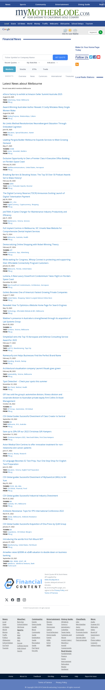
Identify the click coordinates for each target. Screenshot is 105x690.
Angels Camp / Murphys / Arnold (66, 643)
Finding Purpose (13, 116)
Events (34, 622)
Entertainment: (53, 619)
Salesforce (11, 563)
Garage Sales (81, 637)
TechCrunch (12, 566)
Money (37, 23)
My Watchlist (32, 62)
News (7, 4)
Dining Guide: (67, 619)
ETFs (34, 69)
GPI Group (11, 409)
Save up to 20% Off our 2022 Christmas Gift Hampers (27, 431)
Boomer (29, 186)
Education (10, 133)
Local (6, 23)
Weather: (21, 619)
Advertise (64, 676)
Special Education (22, 133)
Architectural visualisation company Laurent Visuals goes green (32, 368)
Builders (24, 151)
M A (17, 424)
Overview (22, 76)
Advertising (11, 100)
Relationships (25, 116)
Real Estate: (66, 651)
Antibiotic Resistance (29, 517)
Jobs (77, 622)
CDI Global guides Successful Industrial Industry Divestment (30, 495)
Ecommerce (11, 252)
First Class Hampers (47, 437)
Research (23, 454)
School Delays (78, 23)
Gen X (9, 186)
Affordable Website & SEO (26, 311)
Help (76, 676)
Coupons (94, 643)
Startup (23, 361)
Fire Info (35, 651)
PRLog (10, 102)
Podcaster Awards (19, 186)
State (13, 23)
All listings (64, 622)
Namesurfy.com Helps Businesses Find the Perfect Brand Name (32, 355)
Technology (11, 311)
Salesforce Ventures (23, 563)
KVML (48, 640)
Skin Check (11, 387)
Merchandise (81, 624)
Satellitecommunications (16, 167)
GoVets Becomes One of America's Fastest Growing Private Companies (35, 292)
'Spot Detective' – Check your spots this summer (25, 381)
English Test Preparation (30, 470)
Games (49, 630)
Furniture (10, 330)
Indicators (51, 62)
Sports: (20, 630)
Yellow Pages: (96, 645)
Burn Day (20, 622)
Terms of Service (45, 682)
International (56, 76)
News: (5, 619)
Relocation (65, 664)
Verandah (16, 151)
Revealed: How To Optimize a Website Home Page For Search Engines (35, 305)
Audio (93, 622)
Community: (37, 619)
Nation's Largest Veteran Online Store (39, 298)
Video (93, 630)
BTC (11, 202)
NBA (18, 638)
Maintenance (11, 221)
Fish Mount (33, 545)
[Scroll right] (102, 4)
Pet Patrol (35, 648)
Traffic (45, 23)
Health (26, 237)
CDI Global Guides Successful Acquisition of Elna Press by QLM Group (34, 524)
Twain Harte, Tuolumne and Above (66, 635)
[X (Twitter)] (6, 600)
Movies (49, 622)
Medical (18, 387)
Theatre (49, 624)
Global (9, 517)
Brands (17, 361)
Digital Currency (13, 204)
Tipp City (28, 348)
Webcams (54, 23)
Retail (18, 100)
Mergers (29, 532)
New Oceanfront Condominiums (18, 285)
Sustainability (12, 374)
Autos (78, 627)
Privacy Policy (59, 590)
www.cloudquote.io (52, 579)
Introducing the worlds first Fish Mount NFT (23, 539)
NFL (18, 633)
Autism (31, 133)
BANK (16, 561)
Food (25, 488)
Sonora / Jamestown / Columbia (65, 627)
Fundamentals (66, 654)
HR (25, 561)
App (18, 252)
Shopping (35, 204)
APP (11, 250)
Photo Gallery (96, 640)
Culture (33, 116)
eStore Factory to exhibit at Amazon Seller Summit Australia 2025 (32, 94)
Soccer (19, 643)
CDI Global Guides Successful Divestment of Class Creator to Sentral (34, 416)
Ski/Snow (20, 627)
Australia (19, 237)
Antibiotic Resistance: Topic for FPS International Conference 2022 (33, 511)
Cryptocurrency (25, 204)
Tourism (89, 23)
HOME (12, 149)
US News (21, 23)
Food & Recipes (52, 632)
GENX (12, 184)
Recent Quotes (11, 62)
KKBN (48, 645)
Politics (5, 637)
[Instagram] (24, 600)
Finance (64, 656)
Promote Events (82, 632)
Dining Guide (84, 4)
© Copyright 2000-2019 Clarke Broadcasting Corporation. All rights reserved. (52, 687)
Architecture (35, 285)
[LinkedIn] (18, 600)
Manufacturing (19, 348)
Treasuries (70, 76)
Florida (18, 269)
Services (27, 221)
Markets (9, 69)
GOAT (21, 561)
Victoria (20, 221)
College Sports (22, 646)
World (29, 23)
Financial (19, 488)
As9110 (10, 348)
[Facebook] (12, 600)
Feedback (37, 676)
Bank (32, 563)
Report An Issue (90, 676)
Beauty (16, 454)
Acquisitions (11, 532)
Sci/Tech (5, 645)
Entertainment (62, 4)
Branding (10, 361)
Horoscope (51, 627)
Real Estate (80, 630)
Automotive (20, 409)
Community (40, 4)
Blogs (34, 630)
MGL (20, 486)
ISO (11, 346)
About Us (23, 676)
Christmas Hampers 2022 (16, 437)
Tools (45, 69)
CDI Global (29, 409)
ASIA (11, 561)
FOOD (12, 486)
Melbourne (25, 100)
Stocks (23, 69)
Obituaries (65, 23)
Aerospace (40, 167)
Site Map (51, 676)
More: (93, 619)
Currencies (43, 76)
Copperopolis (66, 648)
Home (9, 151)
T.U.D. (93, 637)
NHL (18, 640)
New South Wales (32, 437)
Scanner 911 (95, 624)
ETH (15, 202)
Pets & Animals (81, 640)
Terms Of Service (51, 593)
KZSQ (49, 643)
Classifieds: (81, 619)
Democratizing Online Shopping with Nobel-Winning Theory (31, 244)
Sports (23, 4)
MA (11, 327)
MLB (18, 635)
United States (30, 167)
